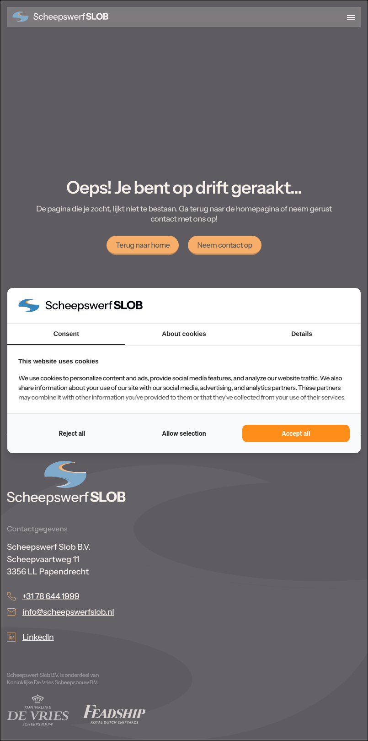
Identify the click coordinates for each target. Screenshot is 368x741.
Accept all (296, 433)
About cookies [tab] (184, 333)
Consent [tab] (66, 333)
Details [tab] (301, 333)
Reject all (72, 433)
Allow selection (184, 433)
